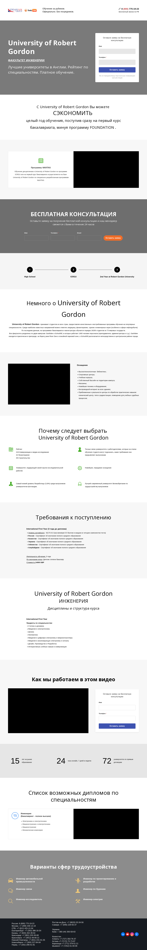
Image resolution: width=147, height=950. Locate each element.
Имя (100, 46)
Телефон (102, 57)
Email (79, 233)
